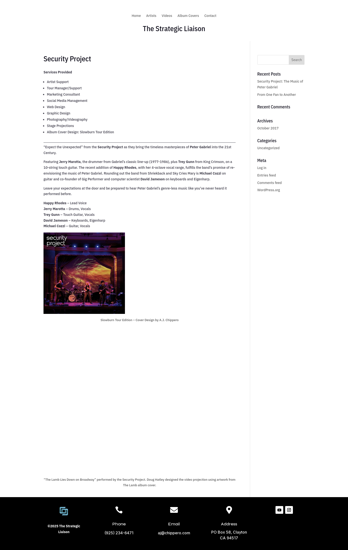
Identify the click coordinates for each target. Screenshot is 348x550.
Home (136, 16)
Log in (262, 168)
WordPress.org (268, 190)
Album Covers (188, 16)
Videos (167, 16)
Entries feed (266, 175)
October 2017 (268, 128)
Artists (151, 16)
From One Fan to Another (276, 94)
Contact (210, 16)
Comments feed (269, 183)
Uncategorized (268, 148)
